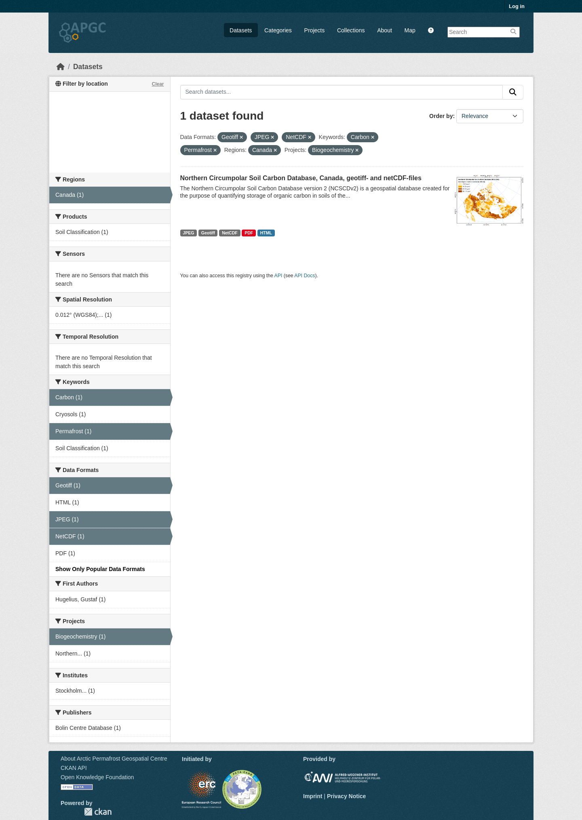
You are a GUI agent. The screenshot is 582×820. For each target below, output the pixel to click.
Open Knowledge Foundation (97, 777)
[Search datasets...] (341, 92)
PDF (249, 232)
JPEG (188, 232)
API (278, 275)
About (384, 30)
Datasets (241, 30)
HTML (266, 232)
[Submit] (512, 92)
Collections (351, 30)
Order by (441, 116)
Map (410, 30)
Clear (158, 84)
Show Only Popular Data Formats (100, 569)
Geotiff (208, 232)
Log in (517, 6)
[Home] (61, 67)
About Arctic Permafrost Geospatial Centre (114, 758)
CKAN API (74, 768)
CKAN (98, 811)
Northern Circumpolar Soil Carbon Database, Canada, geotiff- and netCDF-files (301, 178)
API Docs (304, 275)
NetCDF (230, 232)
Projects (314, 30)
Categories (278, 30)
